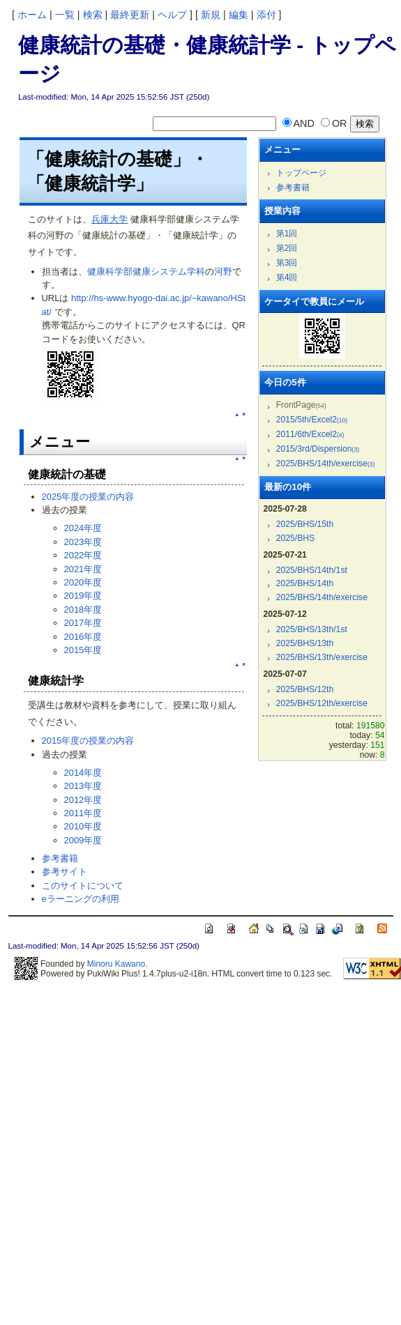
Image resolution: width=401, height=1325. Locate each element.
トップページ (301, 173)
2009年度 (83, 840)
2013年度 (83, 786)
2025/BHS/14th (305, 583)
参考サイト (64, 871)
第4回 (287, 277)
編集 (238, 14)
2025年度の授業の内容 (88, 496)
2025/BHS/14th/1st (311, 570)
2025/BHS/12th (305, 689)
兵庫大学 (109, 219)
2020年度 (83, 582)
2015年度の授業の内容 (88, 740)
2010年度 (83, 826)
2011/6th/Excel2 (310, 434)
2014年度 (83, 772)
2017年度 (83, 623)
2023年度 (83, 542)
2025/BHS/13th (305, 643)
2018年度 (83, 609)
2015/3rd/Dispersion (317, 449)
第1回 (287, 233)
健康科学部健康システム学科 (146, 271)
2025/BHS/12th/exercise (322, 703)
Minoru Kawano (116, 964)
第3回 (287, 263)
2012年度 (83, 800)
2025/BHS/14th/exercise (325, 463)
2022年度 (83, 555)
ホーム (32, 14)
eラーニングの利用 (80, 899)
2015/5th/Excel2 (311, 419)
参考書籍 (60, 858)
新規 (210, 14)
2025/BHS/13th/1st (311, 629)
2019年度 (83, 595)
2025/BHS (295, 538)
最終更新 (129, 14)
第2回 (287, 248)
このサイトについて (82, 885)
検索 (93, 14)
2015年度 (83, 650)
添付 (266, 14)
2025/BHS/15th (305, 524)
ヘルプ (172, 14)
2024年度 (83, 528)
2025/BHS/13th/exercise (322, 657)
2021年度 (83, 569)
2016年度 (83, 636)
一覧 (65, 14)
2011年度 (83, 813)
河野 (223, 271)
